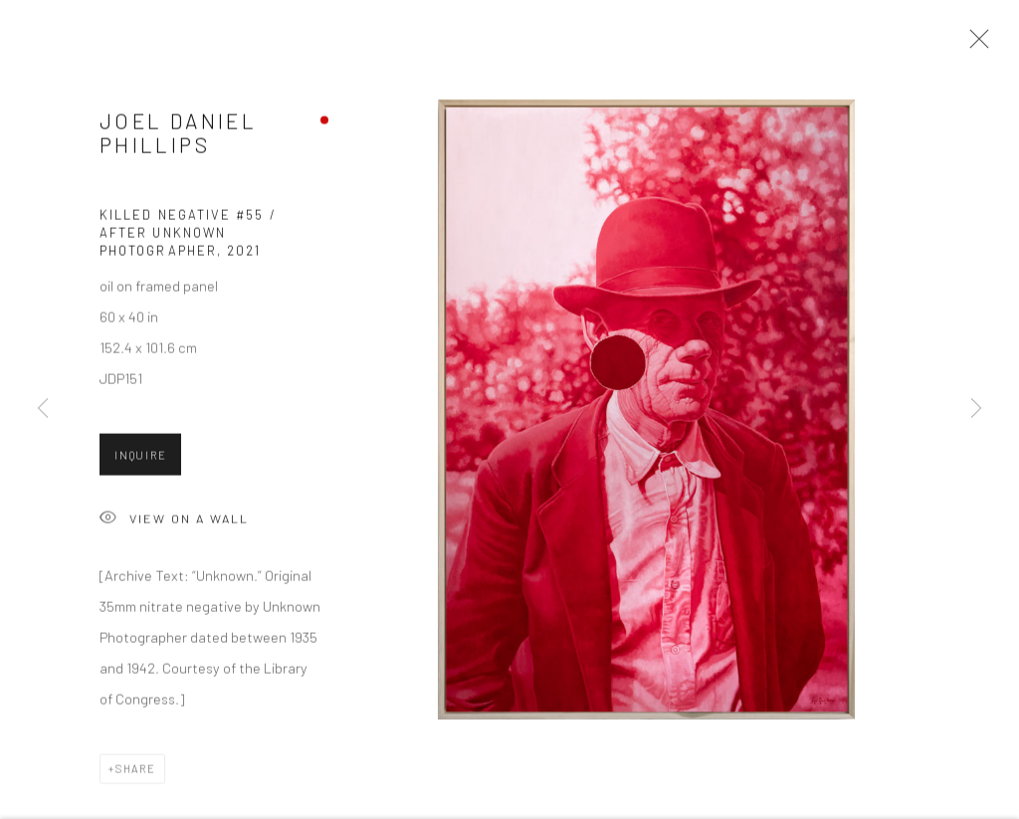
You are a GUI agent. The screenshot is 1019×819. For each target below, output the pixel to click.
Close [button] (978, 45)
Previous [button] (43, 409)
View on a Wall (174, 527)
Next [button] (976, 409)
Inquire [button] (140, 463)
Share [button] (135, 776)
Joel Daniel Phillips (178, 140)
